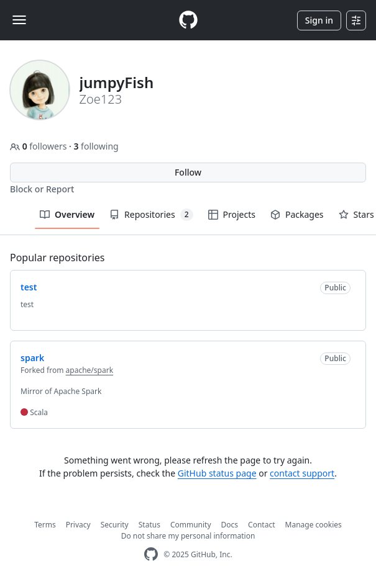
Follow (188, 172)
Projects (231, 214)
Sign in (319, 20)
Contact (261, 524)
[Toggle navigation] (19, 20)
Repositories (151, 214)
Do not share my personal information (188, 536)
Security (115, 524)
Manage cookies (313, 524)
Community (190, 524)
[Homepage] (188, 20)
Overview (67, 214)
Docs (230, 524)
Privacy (78, 524)
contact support (302, 473)
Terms (45, 524)
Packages (297, 214)
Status (149, 524)
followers (39, 146)
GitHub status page (217, 473)
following (95, 146)
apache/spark (89, 370)
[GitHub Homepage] (151, 554)
